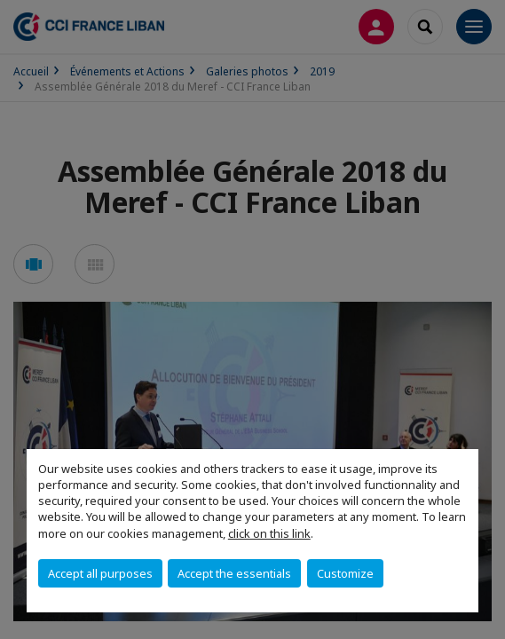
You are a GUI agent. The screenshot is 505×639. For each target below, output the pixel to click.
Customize (345, 573)
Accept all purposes (100, 573)
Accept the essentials (234, 573)
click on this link (269, 533)
